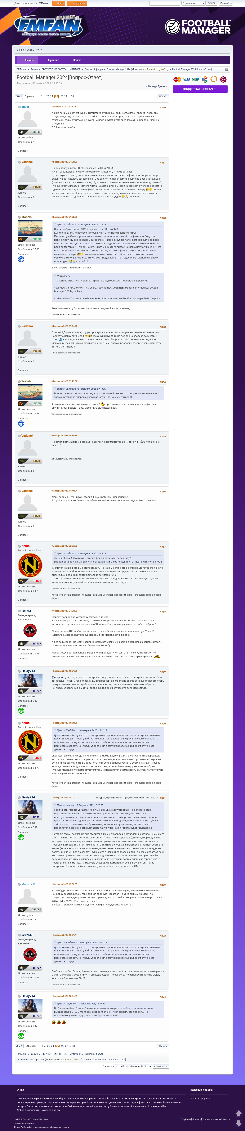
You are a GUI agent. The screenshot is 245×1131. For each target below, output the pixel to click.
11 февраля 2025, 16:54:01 (64, 996)
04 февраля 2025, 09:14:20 (64, 326)
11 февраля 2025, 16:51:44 (64, 935)
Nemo (25, 546)
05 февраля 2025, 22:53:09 (64, 546)
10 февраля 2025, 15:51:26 (64, 671)
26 (61, 96)
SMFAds (17, 1123)
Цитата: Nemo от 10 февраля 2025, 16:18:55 (80, 805)
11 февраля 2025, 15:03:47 (64, 797)
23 (47, 96)
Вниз (19, 96)
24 (51, 96)
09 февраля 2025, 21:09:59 (64, 611)
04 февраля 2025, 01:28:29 (64, 162)
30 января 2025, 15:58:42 (63, 106)
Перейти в (108, 1066)
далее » (162, 86)
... (44, 96)
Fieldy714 (28, 671)
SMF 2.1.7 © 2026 (22, 1119)
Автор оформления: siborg (56, 1127)
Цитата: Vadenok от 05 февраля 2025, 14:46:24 (81, 553)
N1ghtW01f (161, 69)
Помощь (196, 1119)
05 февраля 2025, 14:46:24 (64, 491)
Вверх (19, 1046)
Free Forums (30, 1123)
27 (65, 96)
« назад (151, 86)
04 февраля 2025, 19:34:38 (64, 435)
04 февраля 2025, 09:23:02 (64, 381)
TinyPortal (186, 1119)
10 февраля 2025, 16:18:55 (64, 723)
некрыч (27, 611)
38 (72, 96)
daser (25, 107)
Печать (163, 96)
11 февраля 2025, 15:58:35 (64, 884)
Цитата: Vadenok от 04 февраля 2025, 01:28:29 (81, 224)
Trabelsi (151, 69)
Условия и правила (211, 1119)
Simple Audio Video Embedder (28, 1127)
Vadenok (27, 162)
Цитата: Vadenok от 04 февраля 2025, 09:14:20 (81, 389)
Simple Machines (40, 1119)
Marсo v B (28, 884)
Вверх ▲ (227, 1119)
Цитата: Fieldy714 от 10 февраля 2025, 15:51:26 (82, 730)
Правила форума (200, 1098)
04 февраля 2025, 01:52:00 (64, 217)
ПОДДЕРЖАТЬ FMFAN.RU (200, 89)
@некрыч (57, 677)
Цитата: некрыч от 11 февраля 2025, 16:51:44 (81, 1003)
